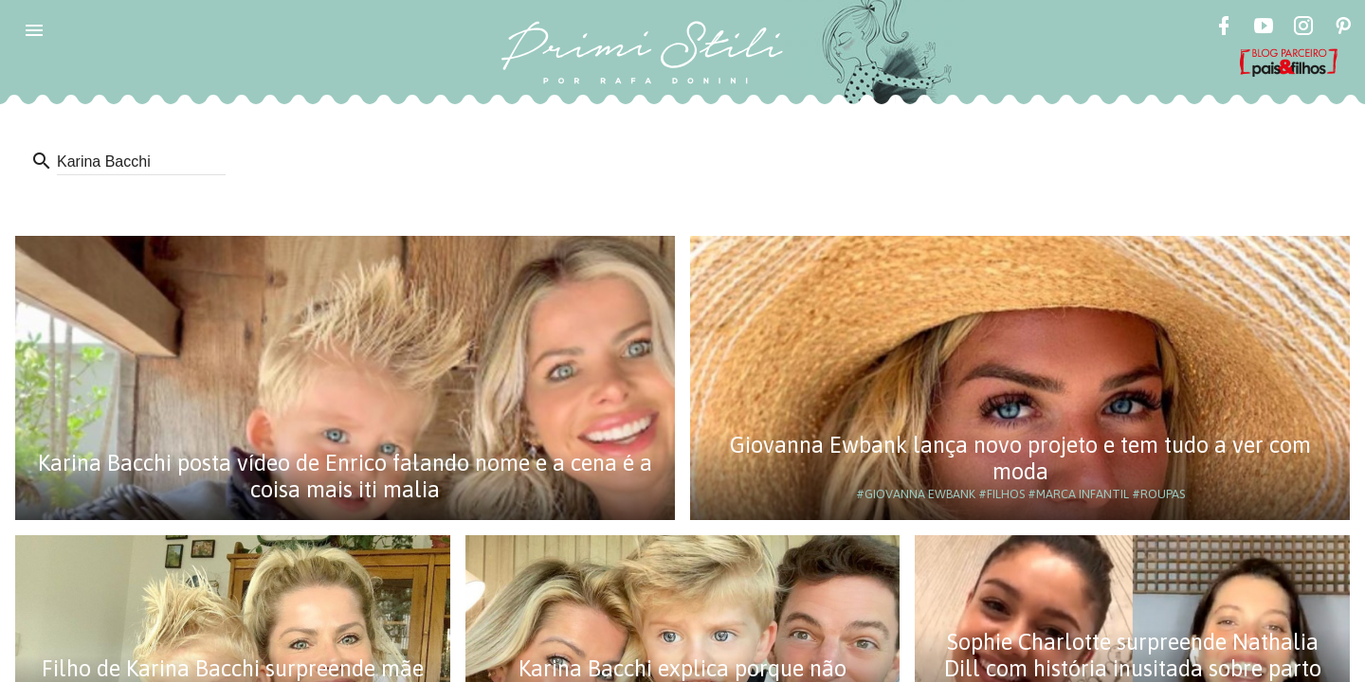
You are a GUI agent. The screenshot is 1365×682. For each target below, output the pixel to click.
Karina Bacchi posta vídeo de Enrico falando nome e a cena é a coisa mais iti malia (345, 476)
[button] (34, 30)
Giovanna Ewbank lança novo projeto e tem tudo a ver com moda (1020, 458)
